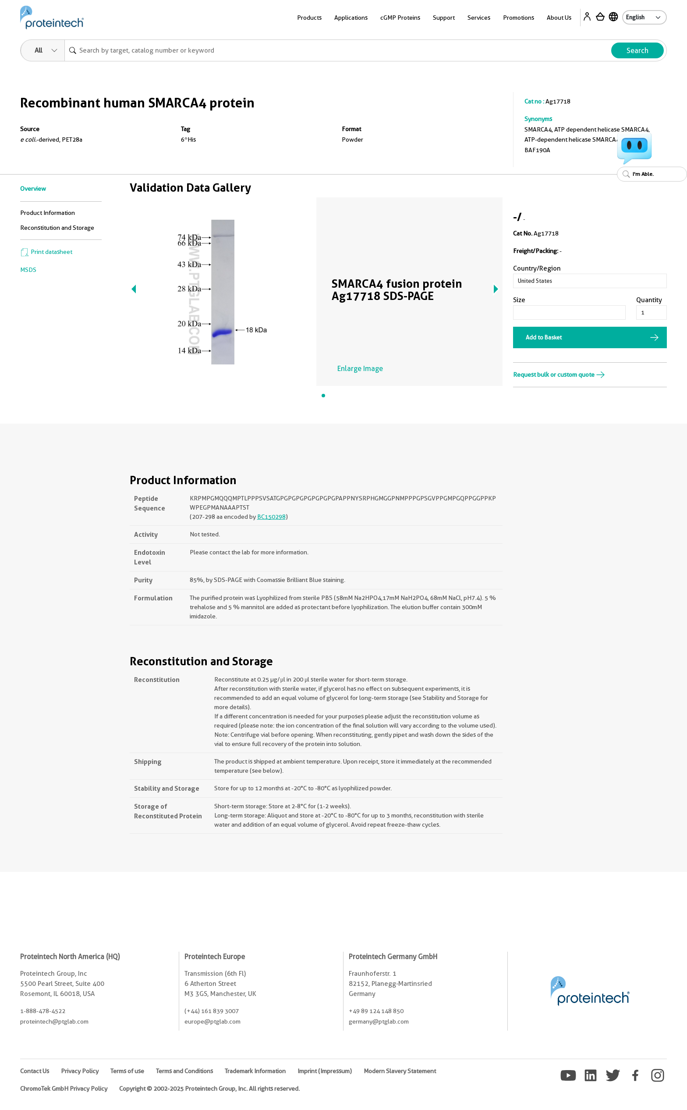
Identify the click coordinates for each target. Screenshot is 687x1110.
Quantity (649, 300)
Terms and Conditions (184, 1070)
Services (478, 17)
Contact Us (34, 1070)
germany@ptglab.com (379, 1021)
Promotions (518, 17)
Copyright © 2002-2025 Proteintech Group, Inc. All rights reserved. (209, 1088)
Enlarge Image (360, 368)
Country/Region (537, 268)
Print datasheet (46, 251)
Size (519, 300)
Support (444, 17)
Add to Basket (544, 337)
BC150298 (271, 516)
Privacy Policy (80, 1070)
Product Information (47, 212)
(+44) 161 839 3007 (211, 1010)
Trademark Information (255, 1070)
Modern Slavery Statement (400, 1070)
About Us (559, 17)
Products (309, 17)
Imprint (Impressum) (324, 1070)
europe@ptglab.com (212, 1021)
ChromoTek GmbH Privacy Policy (63, 1088)
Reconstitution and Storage (57, 227)
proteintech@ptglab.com (54, 1021)
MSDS (28, 269)
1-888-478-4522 (42, 1010)
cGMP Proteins (400, 17)
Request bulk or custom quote (559, 374)
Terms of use (127, 1070)
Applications (351, 17)
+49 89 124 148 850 (376, 1010)
